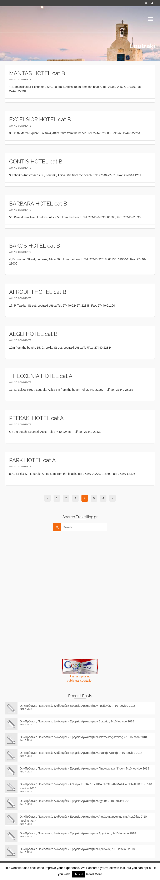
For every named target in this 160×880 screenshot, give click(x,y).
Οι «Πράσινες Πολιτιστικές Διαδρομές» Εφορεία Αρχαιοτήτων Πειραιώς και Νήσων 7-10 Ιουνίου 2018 (84, 768)
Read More (94, 874)
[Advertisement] (36, 564)
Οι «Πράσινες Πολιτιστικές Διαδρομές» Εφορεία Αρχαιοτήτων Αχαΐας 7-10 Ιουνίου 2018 (75, 801)
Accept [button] (78, 874)
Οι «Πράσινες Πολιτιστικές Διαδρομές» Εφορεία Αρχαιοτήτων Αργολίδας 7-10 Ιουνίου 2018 (79, 833)
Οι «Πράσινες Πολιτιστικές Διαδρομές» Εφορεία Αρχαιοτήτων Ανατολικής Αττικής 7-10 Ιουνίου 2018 (83, 737)
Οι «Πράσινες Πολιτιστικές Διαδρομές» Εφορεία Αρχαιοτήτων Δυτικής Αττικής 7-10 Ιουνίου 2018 (81, 752)
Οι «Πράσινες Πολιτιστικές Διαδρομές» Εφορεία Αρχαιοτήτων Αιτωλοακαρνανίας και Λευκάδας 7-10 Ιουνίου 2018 (83, 818)
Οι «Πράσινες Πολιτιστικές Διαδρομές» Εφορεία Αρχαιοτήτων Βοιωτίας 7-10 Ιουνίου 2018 (77, 721)
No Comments (22, 79)
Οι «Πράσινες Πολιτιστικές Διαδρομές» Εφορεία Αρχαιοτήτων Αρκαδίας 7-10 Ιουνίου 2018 (79, 849)
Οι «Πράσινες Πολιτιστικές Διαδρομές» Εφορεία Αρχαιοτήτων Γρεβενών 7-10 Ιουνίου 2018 (77, 705)
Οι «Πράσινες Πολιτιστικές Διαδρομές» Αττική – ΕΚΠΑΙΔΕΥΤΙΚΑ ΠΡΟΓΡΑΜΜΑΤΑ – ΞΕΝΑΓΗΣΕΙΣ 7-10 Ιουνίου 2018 (86, 786)
